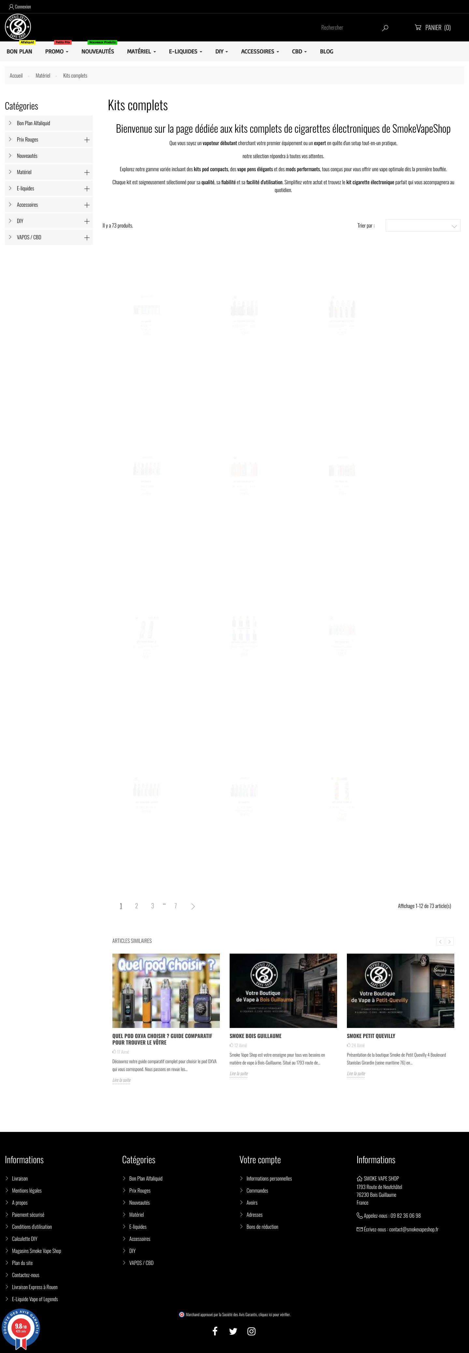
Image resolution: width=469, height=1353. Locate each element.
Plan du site (22, 1263)
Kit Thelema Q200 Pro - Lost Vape (244, 330)
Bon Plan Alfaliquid (33, 123)
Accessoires (27, 204)
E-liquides (25, 188)
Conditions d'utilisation (32, 1226)
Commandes (257, 1190)
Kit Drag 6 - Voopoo (146, 490)
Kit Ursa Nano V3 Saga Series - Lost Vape (342, 814)
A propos (20, 1202)
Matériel (24, 172)
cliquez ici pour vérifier (274, 1314)
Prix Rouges (27, 139)
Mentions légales (27, 1190)
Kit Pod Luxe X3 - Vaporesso (342, 650)
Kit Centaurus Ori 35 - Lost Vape (244, 490)
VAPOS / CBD (29, 237)
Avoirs (252, 1202)
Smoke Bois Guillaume (255, 1036)
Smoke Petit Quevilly (371, 1036)
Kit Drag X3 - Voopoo (244, 811)
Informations (376, 1159)
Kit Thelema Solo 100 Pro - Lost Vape (342, 330)
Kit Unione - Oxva (146, 330)
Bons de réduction (262, 1226)
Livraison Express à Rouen (35, 1287)
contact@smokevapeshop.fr (413, 1229)
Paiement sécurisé (28, 1214)
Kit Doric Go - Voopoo (342, 490)
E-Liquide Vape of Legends (35, 1299)
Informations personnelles (269, 1178)
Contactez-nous (25, 1275)
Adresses (255, 1214)
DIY (20, 221)
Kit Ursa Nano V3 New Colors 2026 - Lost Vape (146, 653)
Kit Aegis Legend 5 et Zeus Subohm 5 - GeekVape (244, 653)
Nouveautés (27, 155)
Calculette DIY (24, 1238)
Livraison (20, 1178)
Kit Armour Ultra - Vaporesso (147, 811)
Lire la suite (121, 1080)
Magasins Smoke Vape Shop (36, 1251)
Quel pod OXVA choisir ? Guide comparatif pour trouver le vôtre (162, 1039)
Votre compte (260, 1159)
